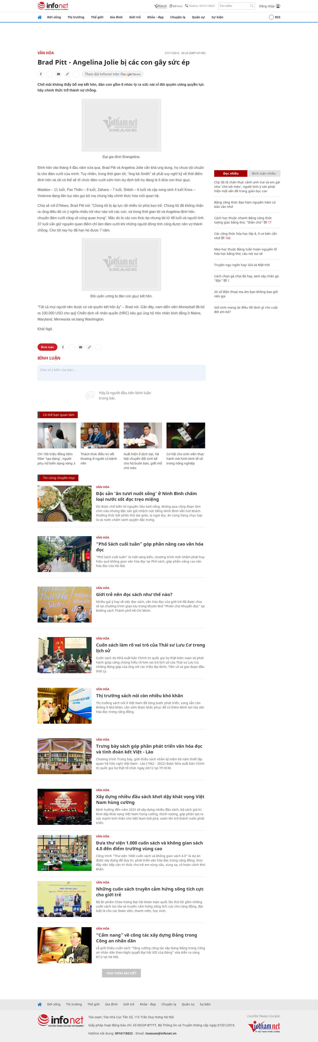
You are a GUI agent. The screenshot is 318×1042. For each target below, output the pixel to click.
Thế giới (97, 17)
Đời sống (54, 17)
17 (267, 222)
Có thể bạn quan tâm (58, 415)
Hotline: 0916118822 (199, 6)
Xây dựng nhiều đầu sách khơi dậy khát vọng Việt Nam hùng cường (150, 799)
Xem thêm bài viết (121, 973)
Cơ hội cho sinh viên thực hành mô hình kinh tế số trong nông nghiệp (185, 458)
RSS (274, 17)
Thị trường (76, 17)
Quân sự (198, 17)
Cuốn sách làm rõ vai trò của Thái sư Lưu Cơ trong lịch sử (150, 648)
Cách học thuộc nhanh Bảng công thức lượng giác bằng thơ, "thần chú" (243, 220)
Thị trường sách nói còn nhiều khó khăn (139, 696)
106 (226, 238)
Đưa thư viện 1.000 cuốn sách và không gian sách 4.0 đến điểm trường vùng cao (149, 846)
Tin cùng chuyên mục (59, 478)
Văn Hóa (46, 52)
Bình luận (47, 347)
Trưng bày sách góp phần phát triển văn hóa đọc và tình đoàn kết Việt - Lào (149, 749)
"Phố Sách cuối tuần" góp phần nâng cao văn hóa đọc (149, 547)
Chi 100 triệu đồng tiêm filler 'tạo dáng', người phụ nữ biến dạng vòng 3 (56, 458)
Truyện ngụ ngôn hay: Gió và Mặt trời (242, 265)
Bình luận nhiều (264, 173)
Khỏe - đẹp (155, 17)
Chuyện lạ (177, 17)
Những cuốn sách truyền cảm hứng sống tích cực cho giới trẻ (150, 892)
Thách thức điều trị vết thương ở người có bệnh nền (99, 458)
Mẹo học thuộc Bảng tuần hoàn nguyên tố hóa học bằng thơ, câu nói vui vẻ (245, 251)
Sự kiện (217, 17)
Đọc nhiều (230, 173)
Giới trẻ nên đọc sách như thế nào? (134, 594)
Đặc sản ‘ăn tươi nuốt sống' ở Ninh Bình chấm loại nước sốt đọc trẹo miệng (146, 496)
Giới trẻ (135, 17)
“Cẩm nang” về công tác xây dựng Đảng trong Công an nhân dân (146, 938)
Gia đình (116, 17)
